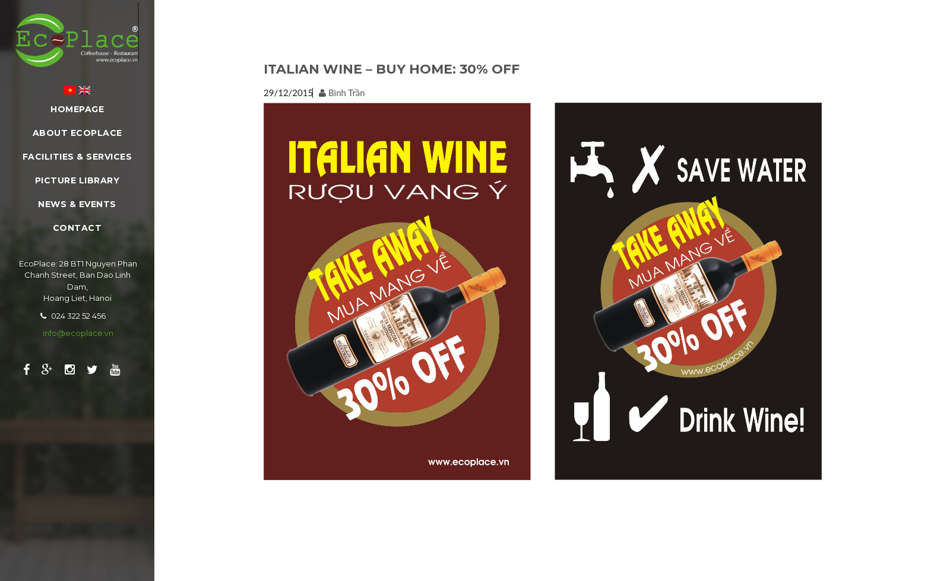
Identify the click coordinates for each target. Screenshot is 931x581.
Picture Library (77, 180)
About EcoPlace (77, 133)
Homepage (77, 109)
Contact (77, 228)
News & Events (77, 204)
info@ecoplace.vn (78, 333)
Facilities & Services (77, 156)
